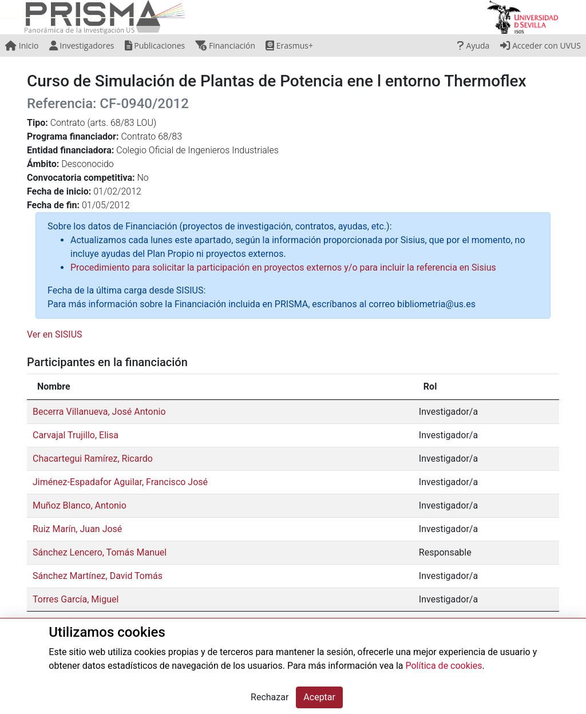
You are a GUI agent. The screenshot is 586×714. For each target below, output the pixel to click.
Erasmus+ (289, 45)
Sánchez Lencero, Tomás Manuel (100, 552)
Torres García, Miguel (75, 599)
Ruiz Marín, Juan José (77, 528)
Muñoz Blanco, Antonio (79, 505)
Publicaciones (155, 45)
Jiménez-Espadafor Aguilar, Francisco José (120, 482)
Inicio (21, 45)
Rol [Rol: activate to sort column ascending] (430, 386)
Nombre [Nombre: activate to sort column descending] (53, 386)
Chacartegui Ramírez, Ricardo (93, 458)
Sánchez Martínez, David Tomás (98, 575)
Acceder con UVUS (540, 45)
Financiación (225, 45)
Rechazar (269, 697)
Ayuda (473, 45)
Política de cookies (443, 665)
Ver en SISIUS (54, 334)
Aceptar (319, 697)
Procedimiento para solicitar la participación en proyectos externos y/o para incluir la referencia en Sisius (283, 267)
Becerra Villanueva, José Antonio (99, 411)
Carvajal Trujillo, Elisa (75, 435)
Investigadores (81, 45)
